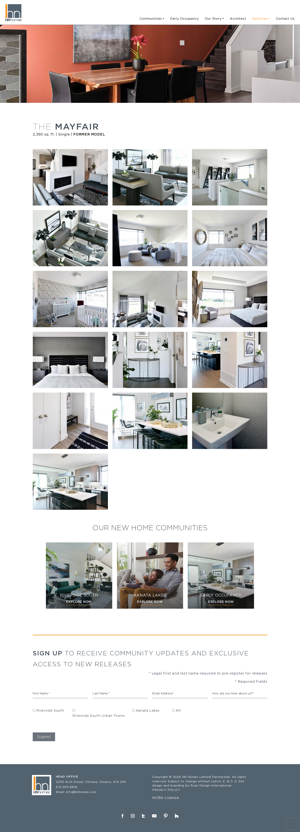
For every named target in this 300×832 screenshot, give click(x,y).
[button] (44, 736)
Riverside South (50, 710)
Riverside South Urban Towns (99, 715)
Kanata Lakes (148, 710)
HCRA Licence (165, 797)
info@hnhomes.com (81, 792)
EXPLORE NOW (79, 602)
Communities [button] (151, 18)
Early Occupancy (184, 18)
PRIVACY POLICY (166, 790)
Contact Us (285, 18)
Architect (238, 18)
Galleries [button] (259, 18)
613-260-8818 (66, 787)
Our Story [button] (213, 18)
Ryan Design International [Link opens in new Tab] (210, 785)
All (178, 710)
